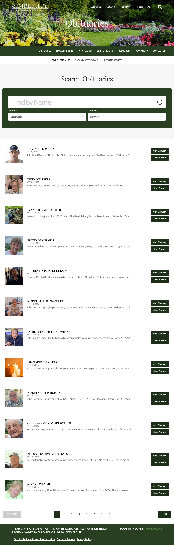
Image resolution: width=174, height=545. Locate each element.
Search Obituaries (61, 60)
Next (164, 514)
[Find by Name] (81, 102)
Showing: (93, 111)
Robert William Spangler (45, 301)
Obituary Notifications (86, 60)
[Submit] (160, 102)
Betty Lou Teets (38, 179)
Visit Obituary (161, 150)
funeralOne (154, 528)
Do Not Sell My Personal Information (34, 539)
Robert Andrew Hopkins (44, 392)
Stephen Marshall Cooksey (47, 270)
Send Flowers (161, 157)
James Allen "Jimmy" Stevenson (48, 453)
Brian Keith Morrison (43, 362)
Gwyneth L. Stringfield (44, 209)
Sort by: (13, 111)
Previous (12, 514)
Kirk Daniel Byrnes (40, 148)
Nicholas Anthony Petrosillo (49, 423)
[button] (160, 7)
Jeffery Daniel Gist (40, 240)
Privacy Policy (84, 539)
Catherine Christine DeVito (47, 331)
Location (111, 7)
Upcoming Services (112, 60)
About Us (96, 7)
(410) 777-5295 (143, 7)
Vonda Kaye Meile (39, 484)
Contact (126, 7)
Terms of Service (66, 539)
